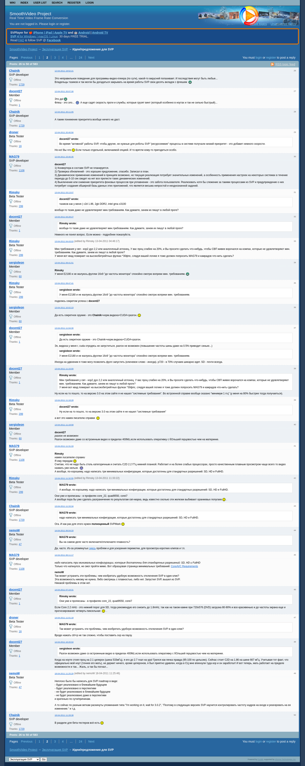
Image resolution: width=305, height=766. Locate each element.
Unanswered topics (283, 24)
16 (20, 146)
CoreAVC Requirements (184, 566)
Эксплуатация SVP (55, 49)
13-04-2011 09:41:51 (64, 262)
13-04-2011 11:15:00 (64, 368)
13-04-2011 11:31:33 (64, 446)
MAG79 (14, 156)
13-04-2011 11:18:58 (64, 425)
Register (74, 2)
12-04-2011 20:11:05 (64, 112)
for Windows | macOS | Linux (34, 36)
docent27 (15, 91)
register (271, 57)
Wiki (12, 2)
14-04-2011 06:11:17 (64, 555)
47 (20, 544)
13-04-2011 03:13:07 (64, 192)
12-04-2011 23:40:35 (64, 156)
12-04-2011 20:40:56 (64, 132)
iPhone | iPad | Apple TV (50, 32)
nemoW (14, 530)
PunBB (260, 759)
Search (57, 2)
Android (84, 32)
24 (80, 57)
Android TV (100, 32)
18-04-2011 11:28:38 (64, 715)
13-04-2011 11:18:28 (64, 400)
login (259, 57)
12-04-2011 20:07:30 (64, 91)
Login (90, 2)
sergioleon (16, 262)
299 (21, 206)
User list (40, 2)
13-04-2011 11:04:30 (64, 328)
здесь (92, 548)
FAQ (21, 40)
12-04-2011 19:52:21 (64, 71)
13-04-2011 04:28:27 (64, 217)
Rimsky (14, 192)
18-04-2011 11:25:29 (64, 673)
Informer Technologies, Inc (285, 759)
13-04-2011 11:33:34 (64, 506)
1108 (22, 170)
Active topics (258, 24)
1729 (22, 84)
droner (13, 132)
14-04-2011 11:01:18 (64, 617)
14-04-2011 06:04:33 (64, 530)
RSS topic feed (285, 64)
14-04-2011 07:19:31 (64, 590)
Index (24, 2)
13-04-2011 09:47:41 (64, 283)
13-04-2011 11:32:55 (64, 478)
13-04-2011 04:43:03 (64, 241)
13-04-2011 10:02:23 (64, 307)
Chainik (14, 70)
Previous (26, 57)
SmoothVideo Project (30, 13)
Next (91, 57)
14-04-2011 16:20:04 (64, 642)
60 (20, 276)
